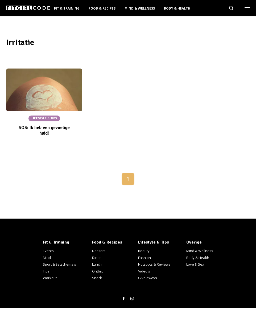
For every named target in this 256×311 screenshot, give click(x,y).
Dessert (98, 250)
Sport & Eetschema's (59, 264)
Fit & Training (67, 8)
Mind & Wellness (140, 8)
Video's (144, 271)
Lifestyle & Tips (153, 242)
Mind (47, 257)
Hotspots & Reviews (154, 264)
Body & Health (177, 8)
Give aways (147, 277)
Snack (97, 277)
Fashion (144, 257)
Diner (96, 257)
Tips (46, 271)
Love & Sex (195, 264)
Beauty (144, 250)
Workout (50, 277)
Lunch (97, 264)
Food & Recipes (102, 8)
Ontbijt (97, 271)
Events (48, 250)
